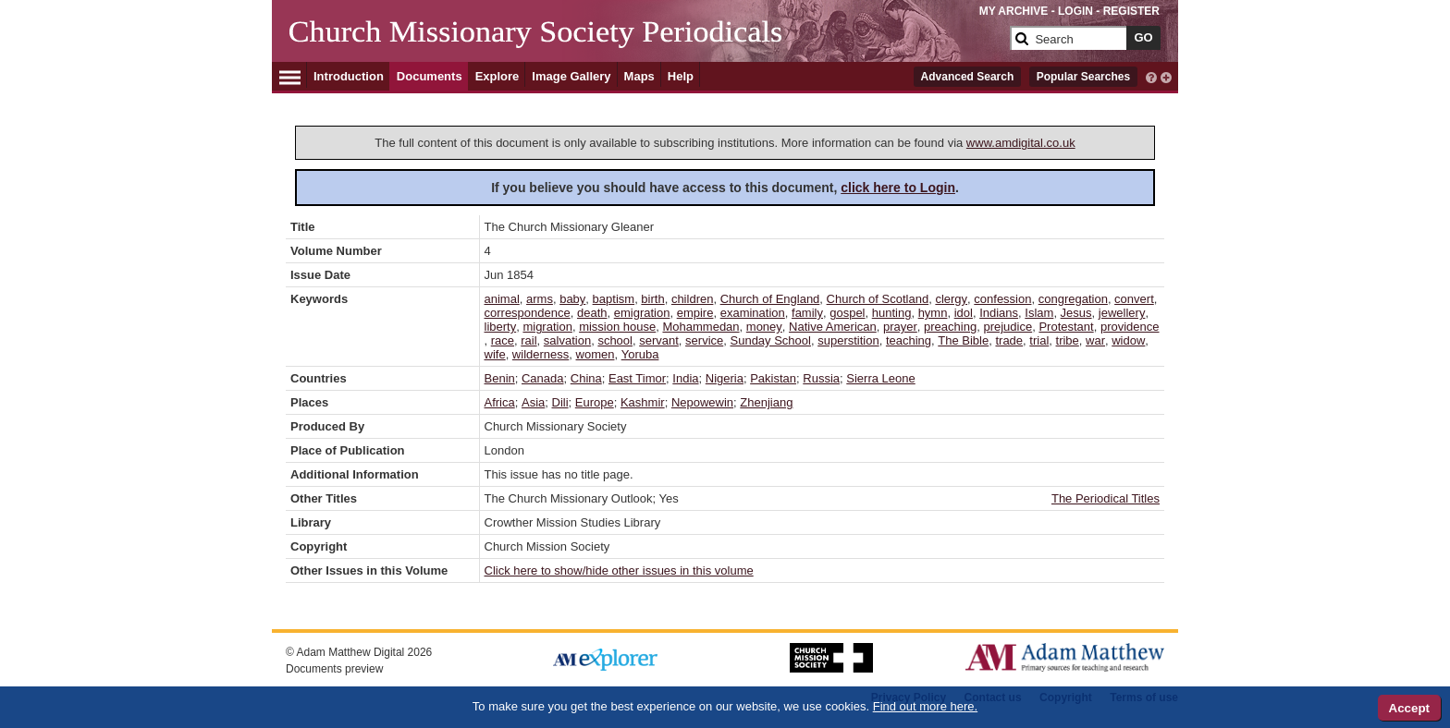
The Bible (963, 340)
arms (539, 299)
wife (495, 354)
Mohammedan (700, 327)
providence (1130, 327)
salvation (567, 340)
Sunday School (771, 340)
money (764, 327)
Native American (833, 327)
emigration (642, 313)
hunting (892, 313)
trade (1009, 340)
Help (681, 76)
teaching (908, 340)
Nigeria (724, 378)
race (502, 340)
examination (752, 313)
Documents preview (334, 668)
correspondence (528, 313)
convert (1134, 299)
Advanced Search (967, 76)
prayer (900, 327)
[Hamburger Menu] (290, 75)
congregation (1073, 299)
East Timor (637, 378)
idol (963, 313)
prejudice (1007, 327)
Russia (821, 378)
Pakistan (773, 378)
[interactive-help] (1151, 75)
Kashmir (643, 402)
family (807, 313)
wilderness (540, 354)
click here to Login (898, 187)
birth (652, 299)
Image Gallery (571, 76)
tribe (1067, 340)
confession (1002, 299)
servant (659, 340)
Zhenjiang (766, 402)
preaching (950, 327)
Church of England (770, 299)
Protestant (1065, 327)
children (692, 299)
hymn (933, 313)
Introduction (348, 76)
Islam (1039, 313)
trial (1039, 340)
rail (528, 340)
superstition (848, 340)
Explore (497, 76)
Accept (1409, 708)
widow (1128, 340)
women (595, 354)
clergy (951, 299)
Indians (998, 313)
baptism (614, 299)
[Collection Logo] (646, 46)
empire (695, 313)
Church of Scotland (878, 299)
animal (502, 299)
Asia (533, 402)
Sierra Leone (880, 378)
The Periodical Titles (1105, 498)
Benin (500, 378)
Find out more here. (925, 706)
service (704, 340)
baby (572, 299)
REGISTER (1131, 11)
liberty (501, 327)
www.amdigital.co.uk (1020, 143)
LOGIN (1075, 11)
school (615, 340)
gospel (847, 313)
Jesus (1076, 313)
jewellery (1122, 313)
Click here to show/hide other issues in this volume (619, 570)
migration (546, 327)
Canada (543, 378)
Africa (500, 402)
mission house (617, 327)
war (1095, 340)
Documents (429, 76)
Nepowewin (702, 402)
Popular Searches (1083, 76)
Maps (639, 76)
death (592, 313)
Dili (560, 402)
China (586, 378)
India (685, 378)
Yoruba (640, 354)
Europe (594, 402)
